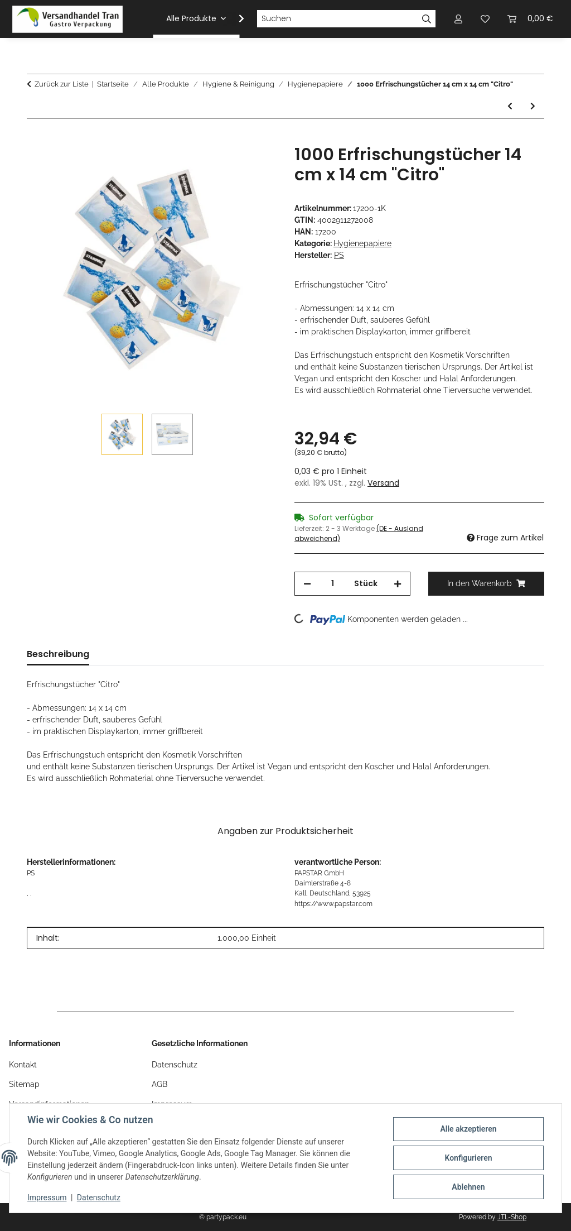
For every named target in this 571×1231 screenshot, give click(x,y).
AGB (159, 1084)
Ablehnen (468, 1186)
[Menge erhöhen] (397, 583)
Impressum (46, 1197)
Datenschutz (98, 1197)
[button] (234, 19)
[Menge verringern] (307, 583)
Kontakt (23, 1064)
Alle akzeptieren (468, 1128)
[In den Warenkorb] (36, 138)
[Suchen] (337, 18)
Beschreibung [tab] (58, 654)
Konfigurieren (468, 1157)
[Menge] (332, 583)
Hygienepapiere (362, 243)
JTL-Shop (511, 1217)
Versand (383, 482)
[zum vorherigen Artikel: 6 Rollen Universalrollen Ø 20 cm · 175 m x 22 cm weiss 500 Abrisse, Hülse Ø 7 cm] (510, 106)
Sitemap (24, 1084)
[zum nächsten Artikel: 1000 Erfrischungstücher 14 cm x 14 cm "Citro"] (532, 106)
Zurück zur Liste (62, 84)
